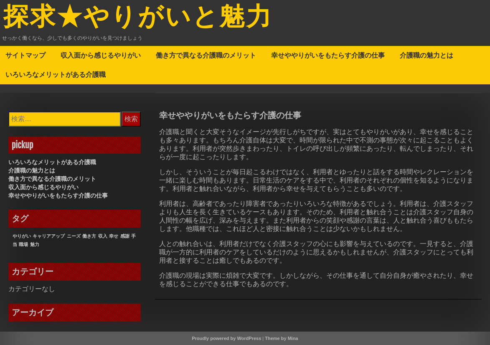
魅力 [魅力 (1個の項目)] (34, 244)
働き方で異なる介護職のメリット (206, 55)
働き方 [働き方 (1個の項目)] (89, 235)
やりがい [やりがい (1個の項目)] (22, 235)
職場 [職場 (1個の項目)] (23, 244)
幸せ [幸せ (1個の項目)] (113, 235)
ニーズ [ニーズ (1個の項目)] (74, 235)
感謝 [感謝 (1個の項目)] (124, 235)
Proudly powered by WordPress (226, 338)
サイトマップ (25, 55)
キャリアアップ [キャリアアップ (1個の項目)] (49, 235)
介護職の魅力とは (426, 55)
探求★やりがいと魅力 (138, 18)
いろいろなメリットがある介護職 (55, 74)
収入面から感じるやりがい (101, 55)
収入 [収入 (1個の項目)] (102, 235)
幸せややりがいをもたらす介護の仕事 (328, 55)
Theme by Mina (281, 338)
